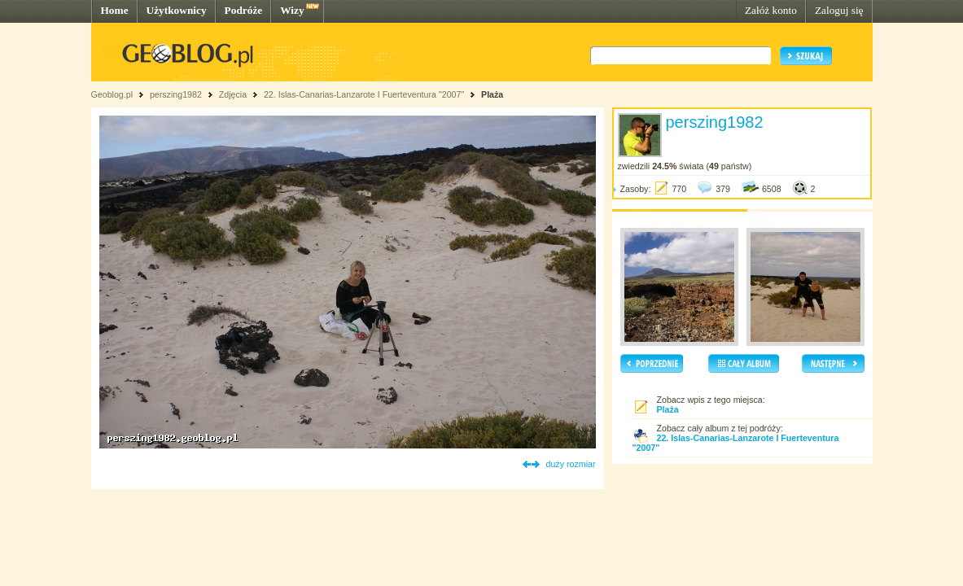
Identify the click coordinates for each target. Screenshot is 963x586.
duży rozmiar (571, 464)
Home (115, 10)
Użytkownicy (177, 10)
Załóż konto (771, 10)
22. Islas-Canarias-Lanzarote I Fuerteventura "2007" (364, 94)
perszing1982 (176, 94)
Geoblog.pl (112, 94)
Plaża (492, 94)
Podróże (244, 10)
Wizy (292, 10)
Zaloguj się (839, 10)
